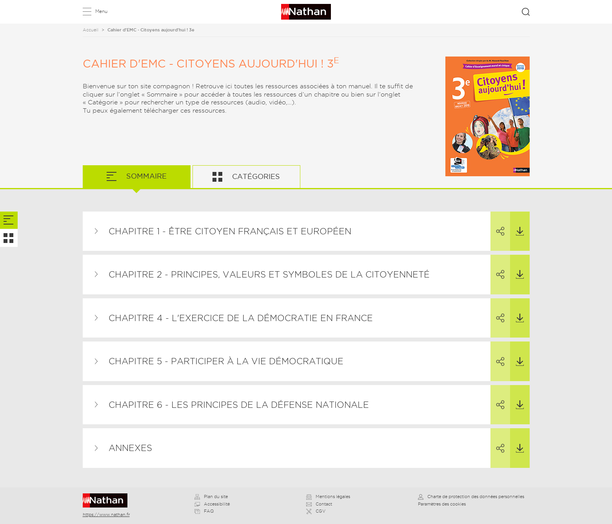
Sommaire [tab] (145, 176)
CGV (315, 511)
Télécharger (517, 224)
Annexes (130, 448)
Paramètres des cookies (442, 504)
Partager (497, 224)
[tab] (9, 220)
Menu (101, 11)
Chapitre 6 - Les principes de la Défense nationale (239, 404)
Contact (319, 504)
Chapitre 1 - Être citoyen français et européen (230, 231)
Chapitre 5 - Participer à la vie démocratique (226, 361)
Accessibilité (212, 504)
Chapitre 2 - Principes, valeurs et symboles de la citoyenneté (269, 274)
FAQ (204, 511)
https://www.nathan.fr (106, 514)
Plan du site (211, 496)
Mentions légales (328, 496)
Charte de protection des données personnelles (471, 496)
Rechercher (526, 12)
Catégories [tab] (255, 176)
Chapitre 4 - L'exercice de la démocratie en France (241, 318)
